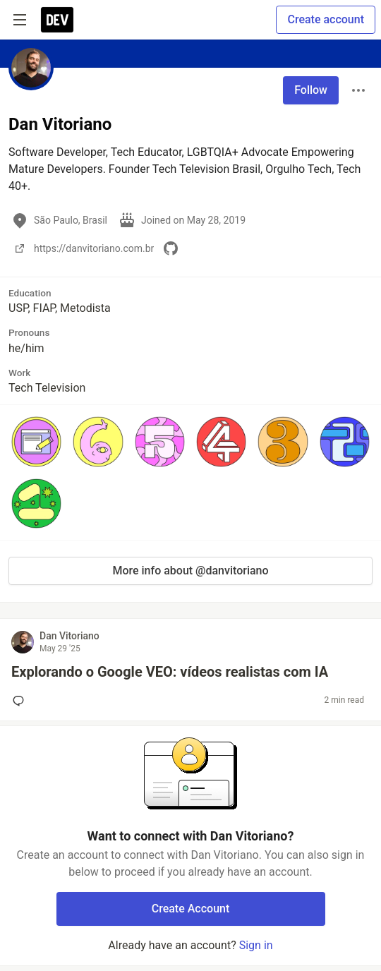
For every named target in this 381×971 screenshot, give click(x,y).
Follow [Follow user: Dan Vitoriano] (310, 90)
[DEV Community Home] (57, 20)
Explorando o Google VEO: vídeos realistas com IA (169, 671)
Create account (325, 19)
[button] (36, 441)
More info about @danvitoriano (190, 570)
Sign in (256, 945)
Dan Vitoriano (69, 635)
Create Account (191, 908)
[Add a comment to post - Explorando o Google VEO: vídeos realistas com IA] (21, 700)
